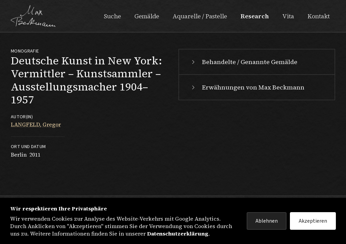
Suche (112, 16)
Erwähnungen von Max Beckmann (247, 87)
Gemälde (146, 16)
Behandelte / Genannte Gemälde (243, 62)
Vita (288, 16)
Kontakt (318, 16)
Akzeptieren (313, 221)
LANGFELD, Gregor (36, 124)
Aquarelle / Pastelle (200, 16)
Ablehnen (266, 221)
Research (255, 16)
